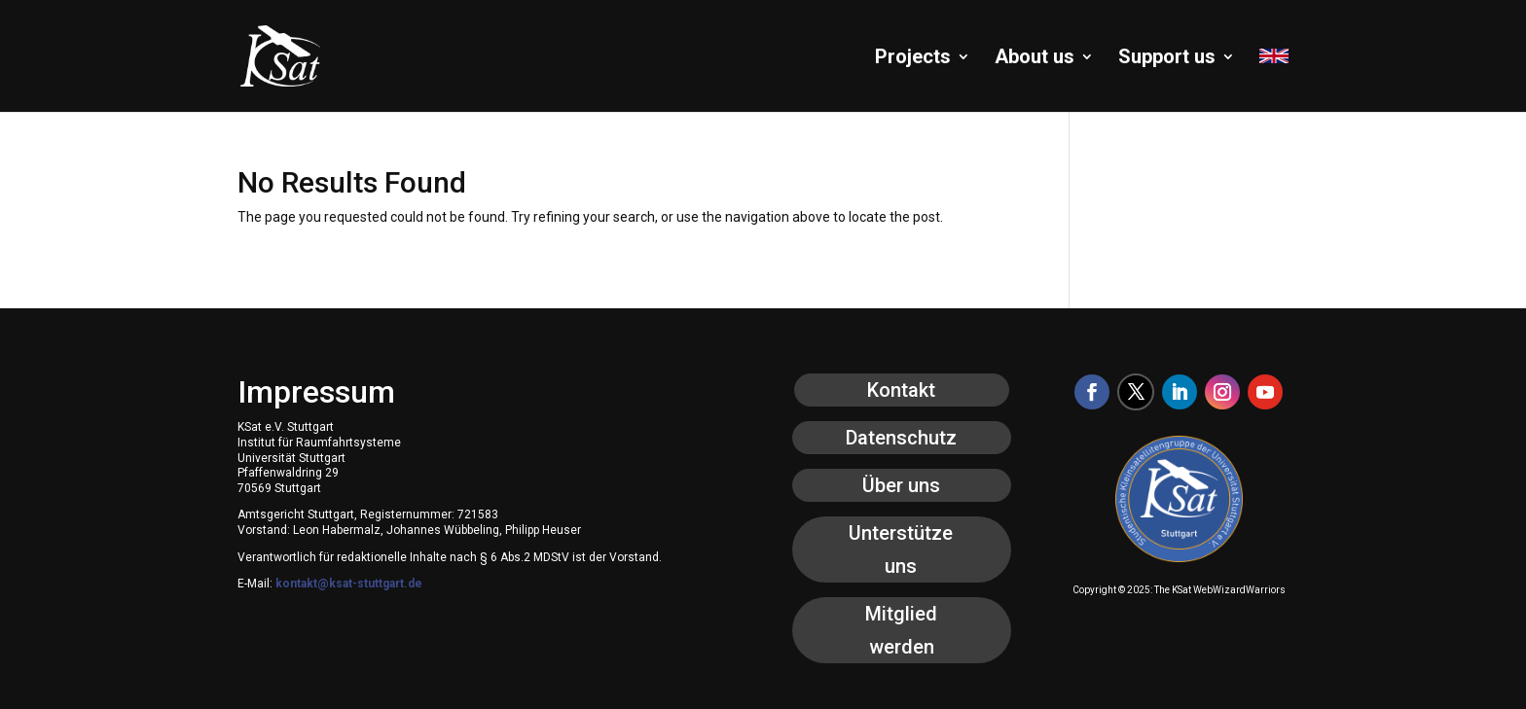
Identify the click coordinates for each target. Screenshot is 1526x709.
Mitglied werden (901, 630)
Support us (1167, 59)
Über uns (901, 485)
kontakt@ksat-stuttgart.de (348, 583)
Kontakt (901, 390)
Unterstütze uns (901, 549)
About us (1034, 59)
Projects (913, 59)
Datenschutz (901, 437)
